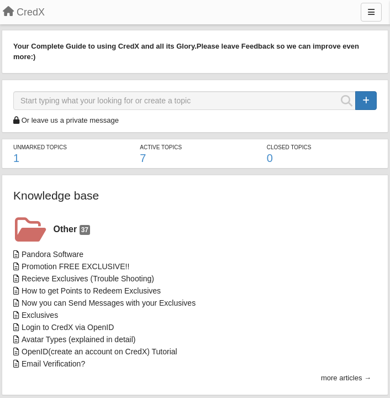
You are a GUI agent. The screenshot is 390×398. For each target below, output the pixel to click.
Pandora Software (52, 254)
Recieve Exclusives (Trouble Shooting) (88, 278)
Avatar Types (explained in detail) (79, 339)
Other (72, 229)
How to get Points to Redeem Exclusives (91, 290)
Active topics (161, 147)
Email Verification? (53, 363)
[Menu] (371, 12)
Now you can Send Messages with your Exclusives (109, 302)
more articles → (346, 378)
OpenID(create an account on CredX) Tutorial (99, 351)
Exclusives (40, 315)
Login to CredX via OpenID (68, 327)
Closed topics (289, 147)
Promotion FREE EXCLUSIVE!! (75, 266)
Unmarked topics (40, 147)
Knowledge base (56, 195)
